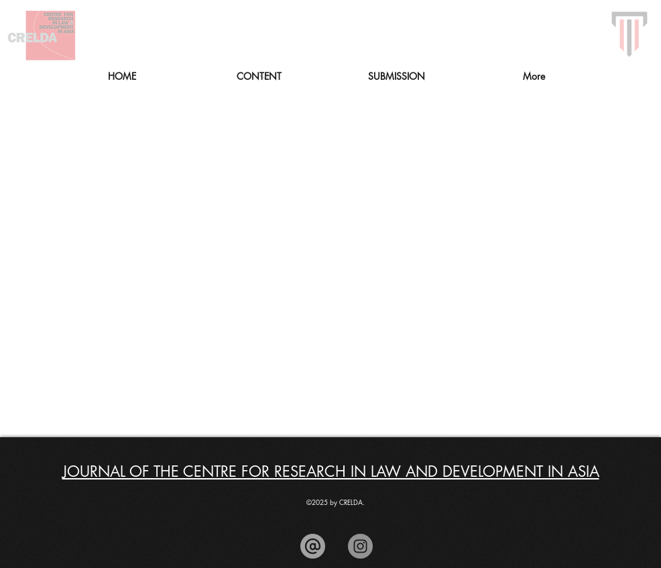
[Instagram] (360, 546)
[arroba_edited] (312, 546)
